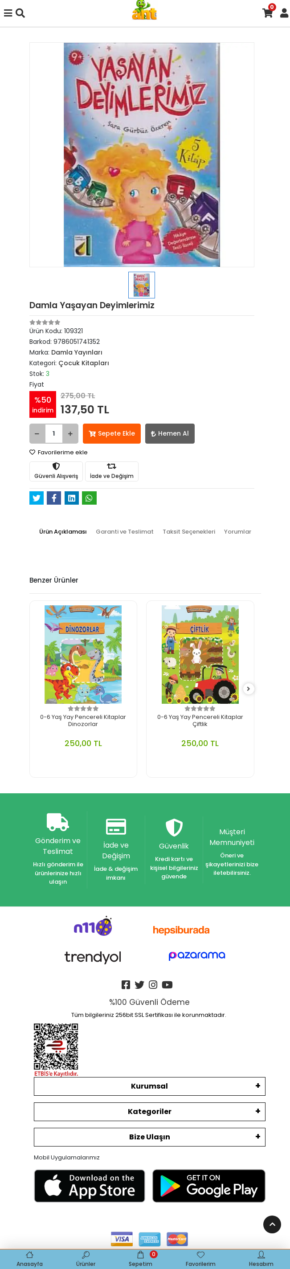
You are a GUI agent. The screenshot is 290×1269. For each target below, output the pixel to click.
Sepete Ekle (112, 433)
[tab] (63, 532)
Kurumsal (149, 1086)
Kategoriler (150, 1111)
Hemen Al (170, 433)
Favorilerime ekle (58, 452)
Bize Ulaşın (149, 1137)
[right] (248, 689)
